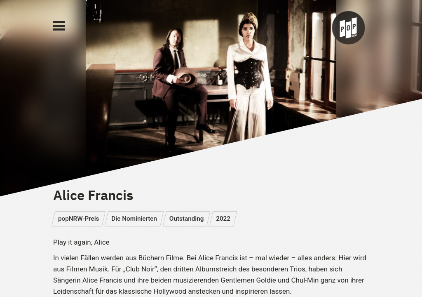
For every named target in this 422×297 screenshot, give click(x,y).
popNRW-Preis (78, 218)
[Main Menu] (59, 26)
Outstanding (186, 218)
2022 (223, 218)
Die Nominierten (134, 218)
